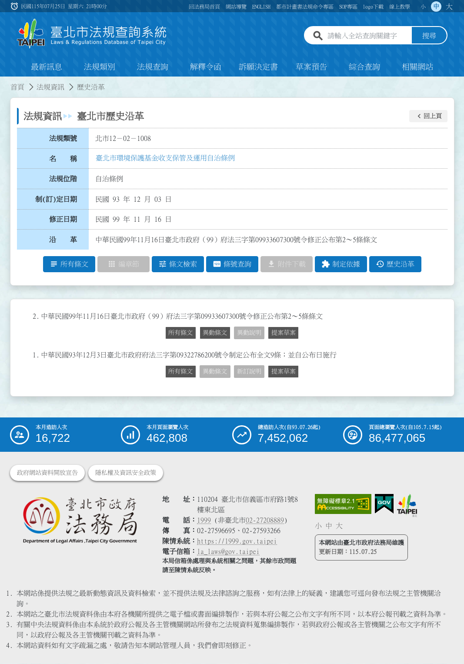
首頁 (17, 86)
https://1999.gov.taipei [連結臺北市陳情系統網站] (237, 541)
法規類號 (63, 138)
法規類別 (99, 67)
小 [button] (423, 6)
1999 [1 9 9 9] (204, 520)
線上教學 (399, 6)
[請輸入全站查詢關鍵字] (368, 36)
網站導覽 (236, 6)
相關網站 (417, 67)
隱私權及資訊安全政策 (125, 473)
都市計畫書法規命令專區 (305, 6)
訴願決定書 (258, 67)
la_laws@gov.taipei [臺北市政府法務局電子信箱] (228, 551)
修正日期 (63, 219)
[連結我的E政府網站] (384, 504)
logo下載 (373, 6)
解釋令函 (205, 67)
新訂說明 (249, 371)
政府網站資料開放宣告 (47, 473)
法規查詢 (152, 67)
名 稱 (63, 158)
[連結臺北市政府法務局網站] (80, 520)
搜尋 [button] (429, 36)
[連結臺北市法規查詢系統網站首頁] (92, 34)
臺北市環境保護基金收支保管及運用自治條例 (165, 157)
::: (5, 81)
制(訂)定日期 (56, 199)
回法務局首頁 (204, 6)
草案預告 (311, 67)
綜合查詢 (364, 67)
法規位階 (63, 178)
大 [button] (449, 6)
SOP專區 (348, 6)
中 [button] (436, 6)
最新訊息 (46, 67)
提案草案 (283, 333)
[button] (428, 116)
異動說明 (249, 333)
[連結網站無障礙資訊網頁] (343, 504)
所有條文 (180, 333)
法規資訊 (50, 86)
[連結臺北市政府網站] (407, 505)
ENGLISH (261, 6)
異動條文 (215, 333)
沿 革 (63, 239)
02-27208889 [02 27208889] (265, 520)
